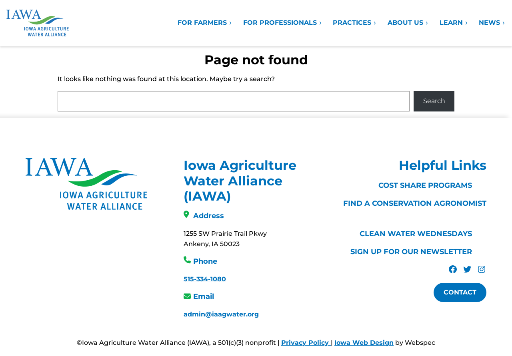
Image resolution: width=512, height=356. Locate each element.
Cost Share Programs (425, 185)
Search (434, 101)
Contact (460, 292)
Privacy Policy (306, 342)
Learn (454, 22)
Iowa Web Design (364, 342)
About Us (408, 22)
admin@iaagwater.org (221, 314)
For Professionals (282, 22)
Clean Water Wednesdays (416, 233)
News (492, 22)
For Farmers (205, 22)
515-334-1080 (205, 279)
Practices (355, 22)
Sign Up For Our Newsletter (411, 251)
